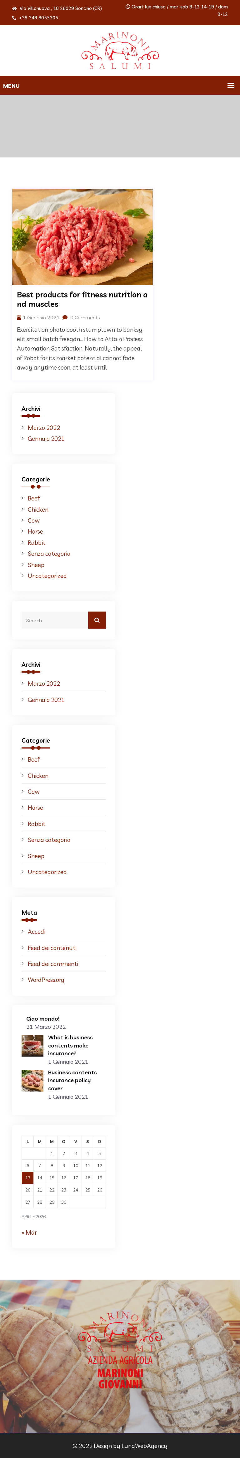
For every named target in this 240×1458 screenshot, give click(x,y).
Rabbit (36, 542)
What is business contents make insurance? (70, 1045)
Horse (35, 531)
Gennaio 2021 (46, 438)
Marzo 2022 (44, 427)
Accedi (36, 931)
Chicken (38, 509)
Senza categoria (49, 553)
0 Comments (81, 317)
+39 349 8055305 (35, 18)
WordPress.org (46, 979)
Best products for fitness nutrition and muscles (82, 299)
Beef (34, 498)
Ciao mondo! (42, 1018)
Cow (34, 520)
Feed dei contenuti (52, 948)
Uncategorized (47, 576)
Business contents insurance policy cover (72, 1080)
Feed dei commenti (53, 964)
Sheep (36, 565)
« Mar (29, 1232)
